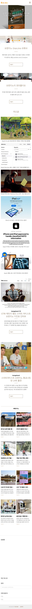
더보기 (11, 64)
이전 (2, 17)
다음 (30, 17)
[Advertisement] (16, 552)
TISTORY (16, 606)
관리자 (21, 606)
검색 (29, 587)
